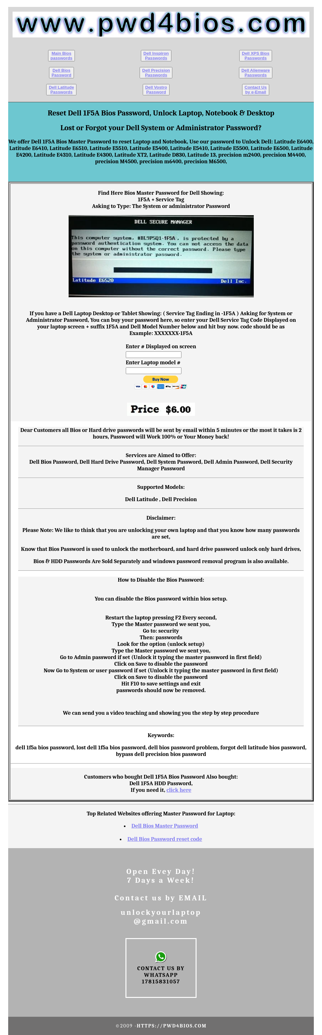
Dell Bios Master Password (164, 826)
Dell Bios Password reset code (164, 839)
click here (178, 790)
